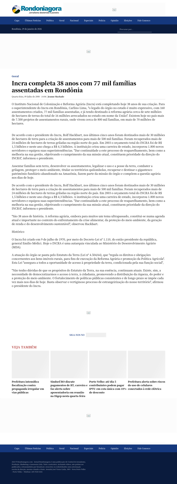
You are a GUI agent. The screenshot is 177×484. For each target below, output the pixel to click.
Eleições (128, 20)
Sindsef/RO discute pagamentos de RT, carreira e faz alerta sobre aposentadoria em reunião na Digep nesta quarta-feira (69, 389)
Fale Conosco (144, 20)
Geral (61, 20)
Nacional (74, 20)
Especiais (88, 20)
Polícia (102, 20)
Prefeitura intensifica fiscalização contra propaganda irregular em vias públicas (28, 387)
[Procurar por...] (135, 29)
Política (50, 20)
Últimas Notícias (33, 20)
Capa (17, 20)
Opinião (115, 20)
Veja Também (24, 346)
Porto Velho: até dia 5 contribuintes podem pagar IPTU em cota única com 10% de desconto (107, 387)
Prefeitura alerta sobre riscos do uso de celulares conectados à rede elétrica (146, 385)
